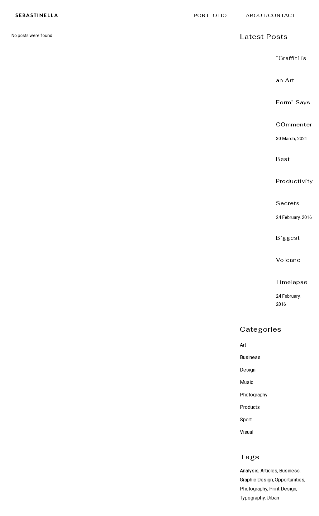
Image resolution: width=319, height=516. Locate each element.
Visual (246, 432)
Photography (254, 395)
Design (247, 370)
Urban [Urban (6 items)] (273, 498)
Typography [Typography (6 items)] (252, 498)
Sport (246, 420)
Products (250, 407)
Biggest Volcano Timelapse (291, 260)
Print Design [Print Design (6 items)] (282, 489)
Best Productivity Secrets (294, 181)
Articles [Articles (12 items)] (268, 471)
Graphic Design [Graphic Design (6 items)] (256, 480)
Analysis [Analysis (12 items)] (249, 471)
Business (250, 357)
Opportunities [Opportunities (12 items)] (289, 480)
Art (243, 345)
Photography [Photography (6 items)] (253, 489)
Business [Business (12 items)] (289, 471)
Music (246, 382)
